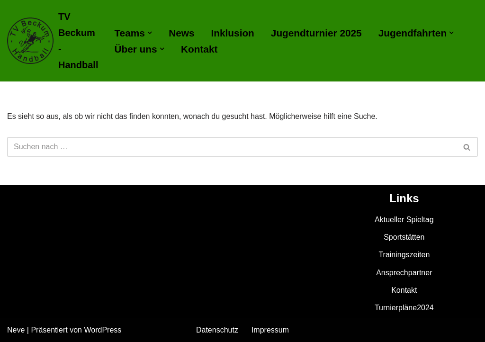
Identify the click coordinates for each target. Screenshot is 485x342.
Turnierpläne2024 (404, 308)
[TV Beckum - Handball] (52, 41)
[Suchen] (232, 147)
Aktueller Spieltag (404, 220)
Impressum (270, 330)
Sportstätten (404, 237)
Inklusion (232, 32)
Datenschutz (217, 330)
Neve (16, 330)
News (181, 32)
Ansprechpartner (404, 273)
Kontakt (199, 49)
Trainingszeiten (404, 255)
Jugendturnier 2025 (316, 32)
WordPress (102, 330)
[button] (149, 32)
